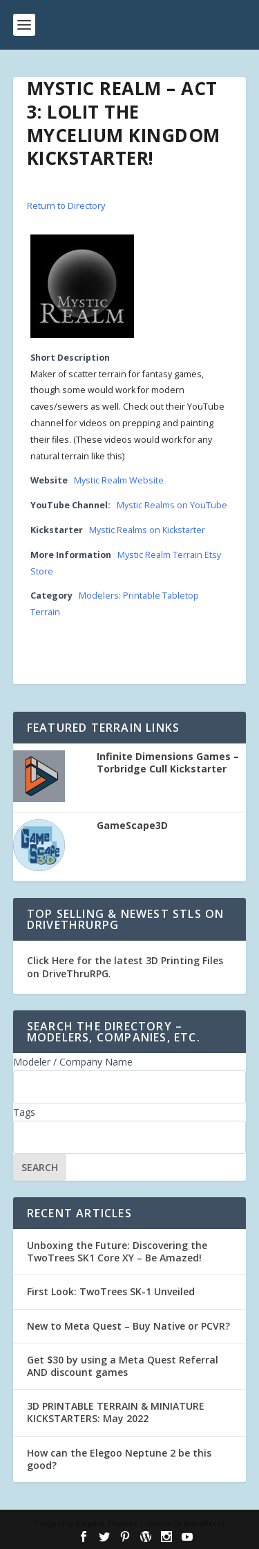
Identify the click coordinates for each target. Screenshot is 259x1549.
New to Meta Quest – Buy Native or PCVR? (128, 1325)
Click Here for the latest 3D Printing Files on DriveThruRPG (125, 966)
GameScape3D (132, 825)
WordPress (204, 1523)
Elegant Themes (106, 1523)
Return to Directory (66, 205)
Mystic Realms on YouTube (172, 505)
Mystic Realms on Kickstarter (147, 530)
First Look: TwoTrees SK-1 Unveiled (111, 1291)
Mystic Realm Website (119, 480)
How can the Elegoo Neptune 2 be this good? (119, 1459)
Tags (24, 1112)
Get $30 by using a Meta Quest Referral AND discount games (122, 1366)
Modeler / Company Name (73, 1061)
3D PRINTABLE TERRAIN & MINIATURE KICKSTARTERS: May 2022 (115, 1412)
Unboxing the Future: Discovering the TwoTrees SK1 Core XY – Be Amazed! (117, 1251)
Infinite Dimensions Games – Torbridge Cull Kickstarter (168, 762)
